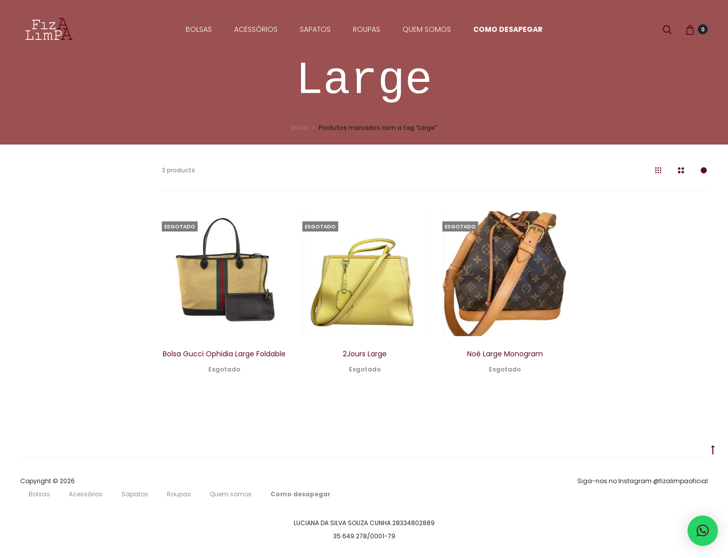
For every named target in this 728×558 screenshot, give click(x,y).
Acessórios (256, 29)
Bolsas (199, 29)
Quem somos (426, 29)
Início (299, 127)
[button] (703, 531)
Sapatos (315, 29)
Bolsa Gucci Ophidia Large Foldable (224, 354)
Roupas (366, 29)
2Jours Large (365, 354)
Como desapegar (507, 29)
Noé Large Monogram (505, 354)
